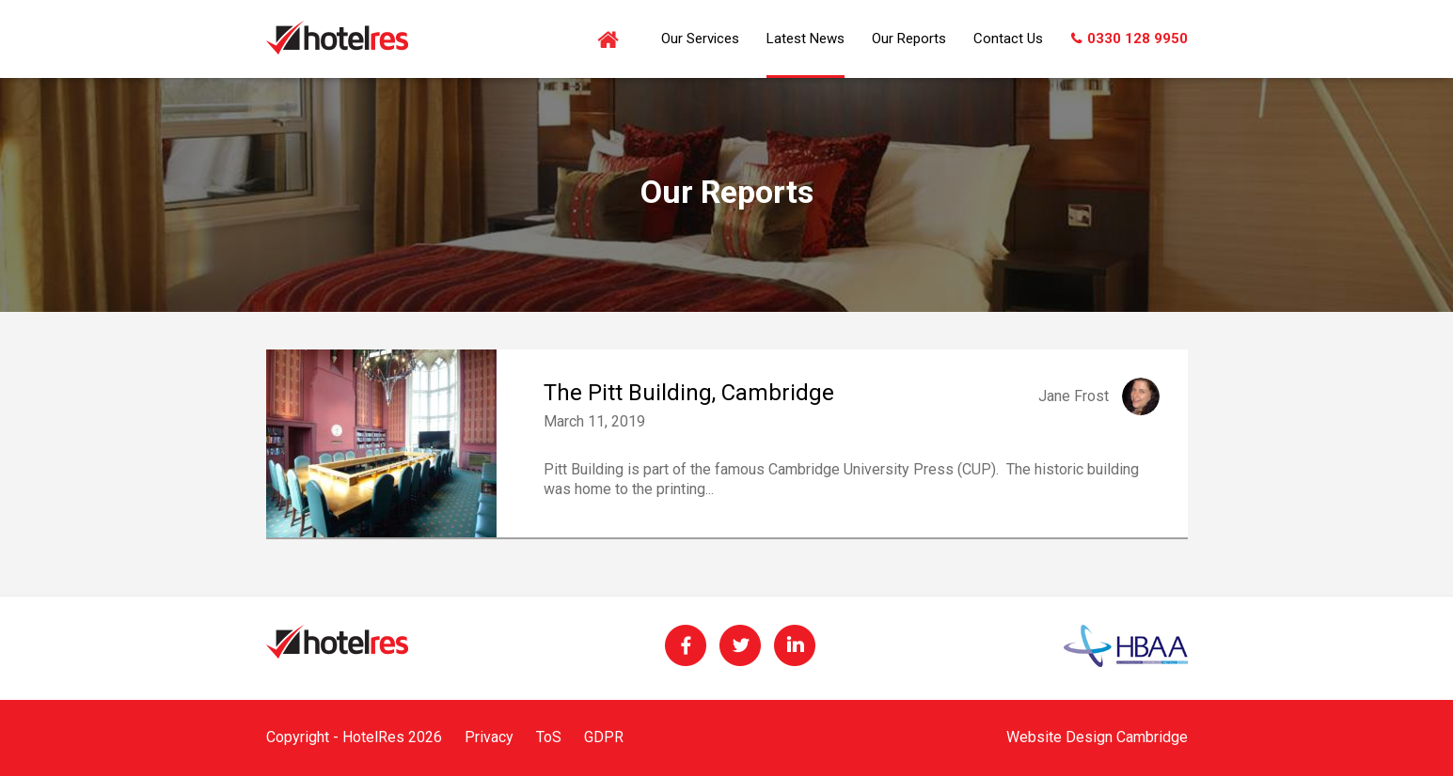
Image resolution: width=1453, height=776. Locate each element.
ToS (548, 737)
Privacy (489, 737)
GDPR (604, 737)
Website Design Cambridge (1097, 737)
